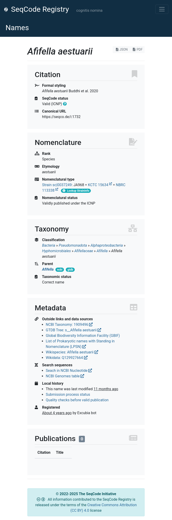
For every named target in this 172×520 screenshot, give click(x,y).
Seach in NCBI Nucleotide (69, 370)
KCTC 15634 (100, 185)
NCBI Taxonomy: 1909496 (69, 324)
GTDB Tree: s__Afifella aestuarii (73, 330)
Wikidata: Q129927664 (67, 357)
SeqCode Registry (36, 9)
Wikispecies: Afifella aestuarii (72, 352)
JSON (121, 49)
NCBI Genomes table (65, 376)
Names (17, 27)
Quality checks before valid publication (77, 400)
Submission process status (68, 394)
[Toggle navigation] (161, 9)
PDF (137, 49)
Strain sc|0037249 (57, 185)
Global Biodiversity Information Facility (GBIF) (83, 335)
